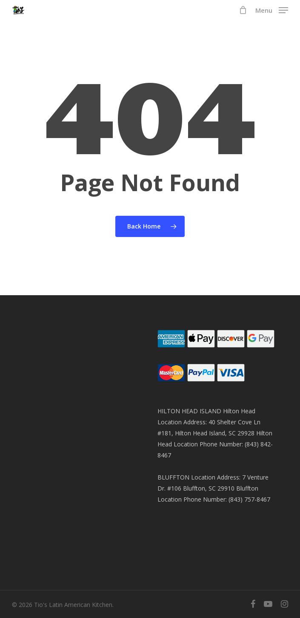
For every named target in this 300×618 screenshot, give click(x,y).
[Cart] (242, 10)
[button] (271, 9)
